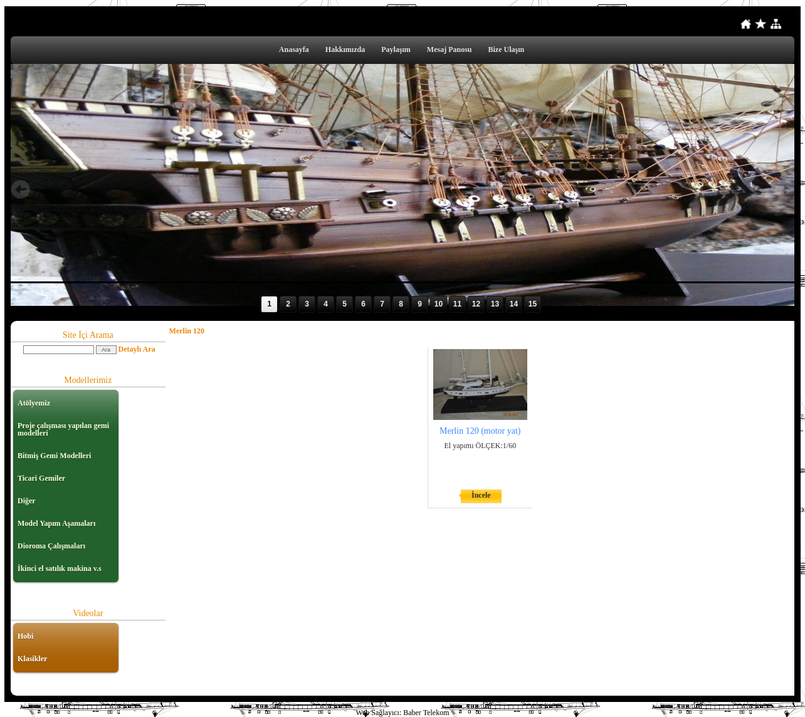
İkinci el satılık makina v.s (60, 568)
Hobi (25, 636)
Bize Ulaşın (506, 49)
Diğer (27, 500)
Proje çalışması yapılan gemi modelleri (63, 429)
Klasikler (32, 658)
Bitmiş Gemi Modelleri (54, 455)
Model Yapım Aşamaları (56, 523)
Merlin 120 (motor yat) (479, 431)
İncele (481, 495)
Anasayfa (294, 49)
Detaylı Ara (136, 349)
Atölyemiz (34, 403)
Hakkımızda (345, 49)
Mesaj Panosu (449, 49)
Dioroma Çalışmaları (51, 546)
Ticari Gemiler (41, 478)
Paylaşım (396, 49)
